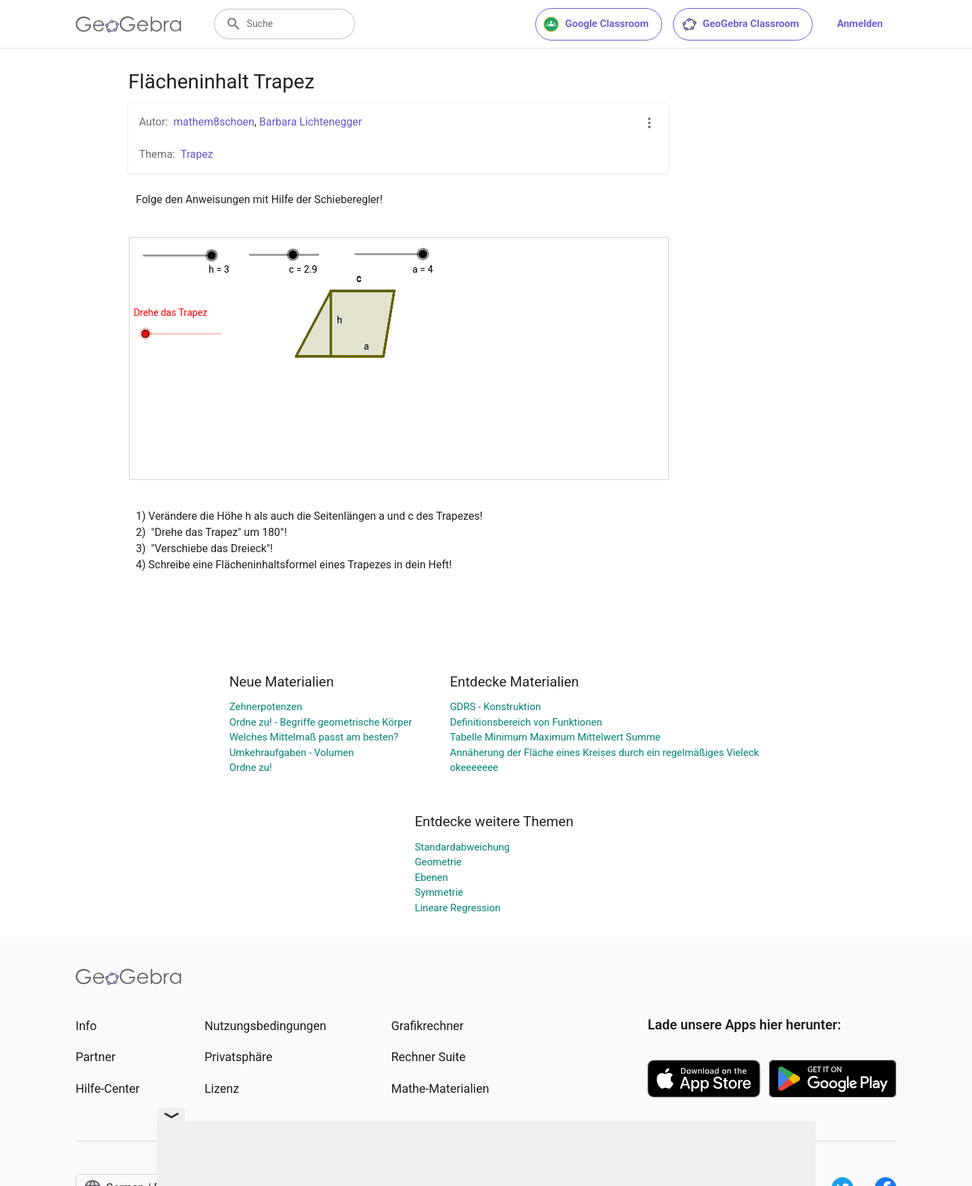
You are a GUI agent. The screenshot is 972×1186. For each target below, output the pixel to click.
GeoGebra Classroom (740, 24)
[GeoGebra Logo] (129, 24)
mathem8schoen (213, 121)
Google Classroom (596, 24)
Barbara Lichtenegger (310, 121)
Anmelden (860, 24)
